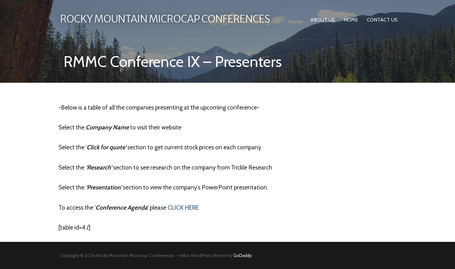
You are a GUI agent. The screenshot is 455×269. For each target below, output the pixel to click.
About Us (322, 20)
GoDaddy (242, 255)
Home (351, 20)
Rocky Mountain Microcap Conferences (165, 19)
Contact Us (382, 20)
